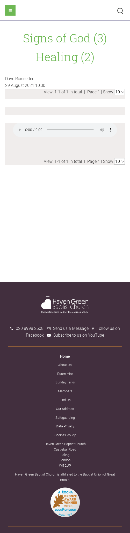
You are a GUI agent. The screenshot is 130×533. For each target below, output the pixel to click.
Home (65, 356)
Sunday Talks (65, 382)
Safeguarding (65, 418)
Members (65, 391)
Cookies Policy (65, 435)
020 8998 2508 (30, 328)
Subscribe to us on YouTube (78, 335)
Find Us (65, 400)
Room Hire (65, 374)
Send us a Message (71, 328)
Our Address (65, 409)
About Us (65, 365)
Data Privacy (65, 426)
